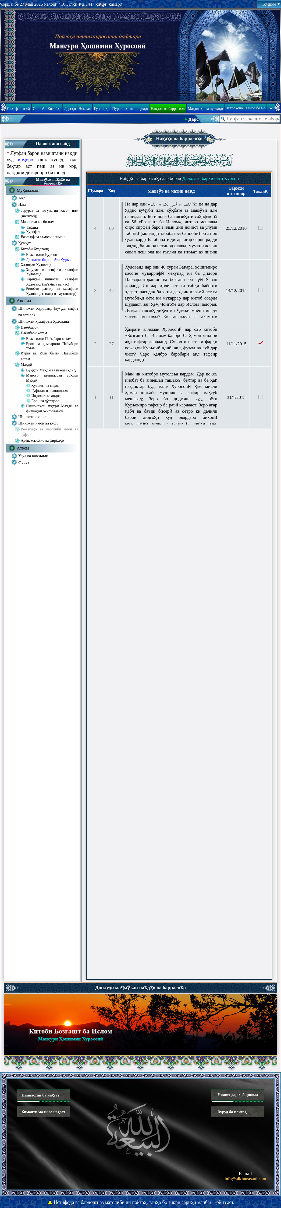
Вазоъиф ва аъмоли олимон (43, 237)
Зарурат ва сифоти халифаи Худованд (52, 272)
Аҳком (23, 448)
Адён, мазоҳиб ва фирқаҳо (42, 440)
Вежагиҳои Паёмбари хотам (48, 339)
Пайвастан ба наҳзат (40, 1095)
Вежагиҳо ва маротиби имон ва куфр (49, 432)
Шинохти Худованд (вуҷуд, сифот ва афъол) (48, 311)
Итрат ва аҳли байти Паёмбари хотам (49, 356)
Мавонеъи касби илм (37, 222)
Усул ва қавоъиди (33, 456)
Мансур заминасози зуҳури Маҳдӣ (52, 377)
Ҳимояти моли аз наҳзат (43, 1112)
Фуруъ (24, 462)
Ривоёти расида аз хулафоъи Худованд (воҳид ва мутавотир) (52, 291)
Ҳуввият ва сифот (45, 386)
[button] (205, 137)
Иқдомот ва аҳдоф (46, 396)
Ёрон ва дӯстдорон (46, 401)
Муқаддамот (28, 190)
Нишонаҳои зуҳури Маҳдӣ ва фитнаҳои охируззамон (52, 408)
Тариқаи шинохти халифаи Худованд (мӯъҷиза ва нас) (52, 281)
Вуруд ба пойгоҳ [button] (232, 1112)
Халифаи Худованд (36, 265)
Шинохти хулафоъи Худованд (43, 321)
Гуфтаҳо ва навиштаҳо (49, 391)
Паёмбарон (29, 327)
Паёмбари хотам (34, 333)
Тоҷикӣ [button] (271, 4)
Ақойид (24, 300)
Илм (22, 204)
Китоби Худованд (35, 249)
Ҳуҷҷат (24, 243)
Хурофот (33, 232)
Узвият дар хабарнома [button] (237, 1094)
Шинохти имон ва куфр (38, 423)
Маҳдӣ (26, 365)
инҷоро (25, 159)
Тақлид (32, 227)
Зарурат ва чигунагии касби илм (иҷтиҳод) (49, 213)
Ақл (21, 198)
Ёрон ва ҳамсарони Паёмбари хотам (52, 346)
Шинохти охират (32, 417)
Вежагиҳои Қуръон (41, 255)
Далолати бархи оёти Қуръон (49, 260)
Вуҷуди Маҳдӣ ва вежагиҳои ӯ (51, 370)
